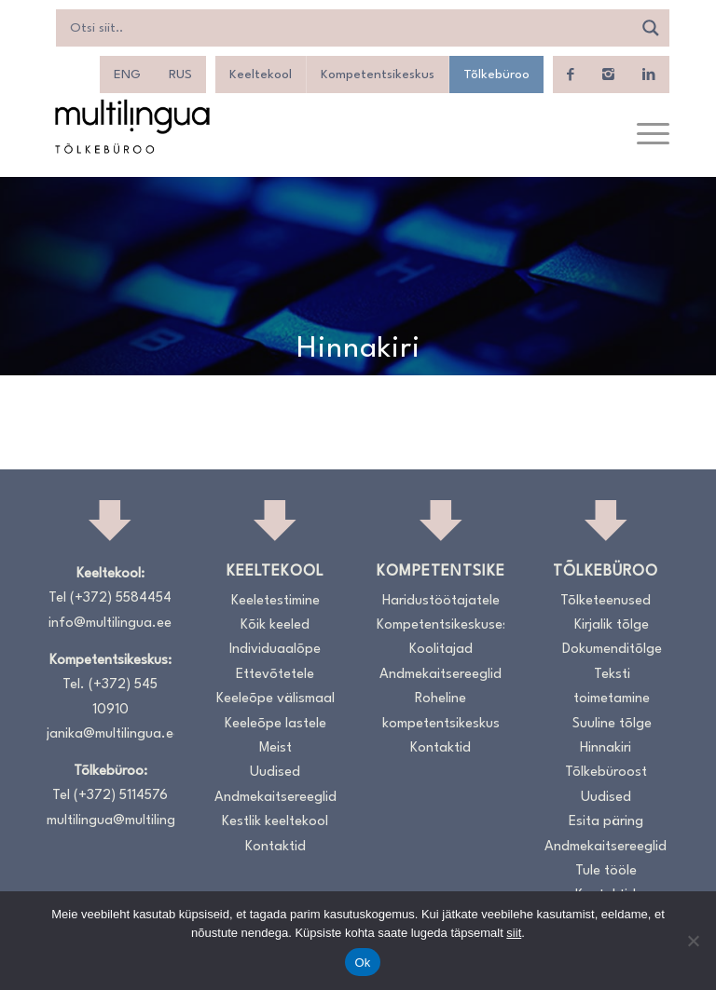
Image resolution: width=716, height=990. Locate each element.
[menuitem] (127, 74)
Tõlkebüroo (496, 74)
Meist (275, 748)
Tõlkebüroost (606, 773)
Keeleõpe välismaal (275, 699)
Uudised (275, 773)
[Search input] (348, 28)
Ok (362, 963)
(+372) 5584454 (121, 598)
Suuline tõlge (612, 724)
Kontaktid (275, 847)
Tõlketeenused (605, 601)
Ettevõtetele (275, 675)
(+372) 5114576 (121, 796)
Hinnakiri (605, 748)
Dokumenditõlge (612, 650)
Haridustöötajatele (441, 601)
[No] (692, 940)
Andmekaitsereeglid (275, 798)
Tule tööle (606, 871)
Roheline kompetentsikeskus (441, 711)
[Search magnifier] (650, 28)
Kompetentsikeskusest (440, 625)
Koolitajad (441, 650)
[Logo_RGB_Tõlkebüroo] (132, 126)
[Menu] (643, 135)
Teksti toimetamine (611, 687)
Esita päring (606, 822)
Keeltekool (260, 74)
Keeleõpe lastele (275, 724)
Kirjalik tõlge (611, 625)
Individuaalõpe (275, 650)
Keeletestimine (275, 601)
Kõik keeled (275, 625)
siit (513, 933)
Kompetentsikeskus (377, 74)
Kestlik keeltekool (275, 822)
